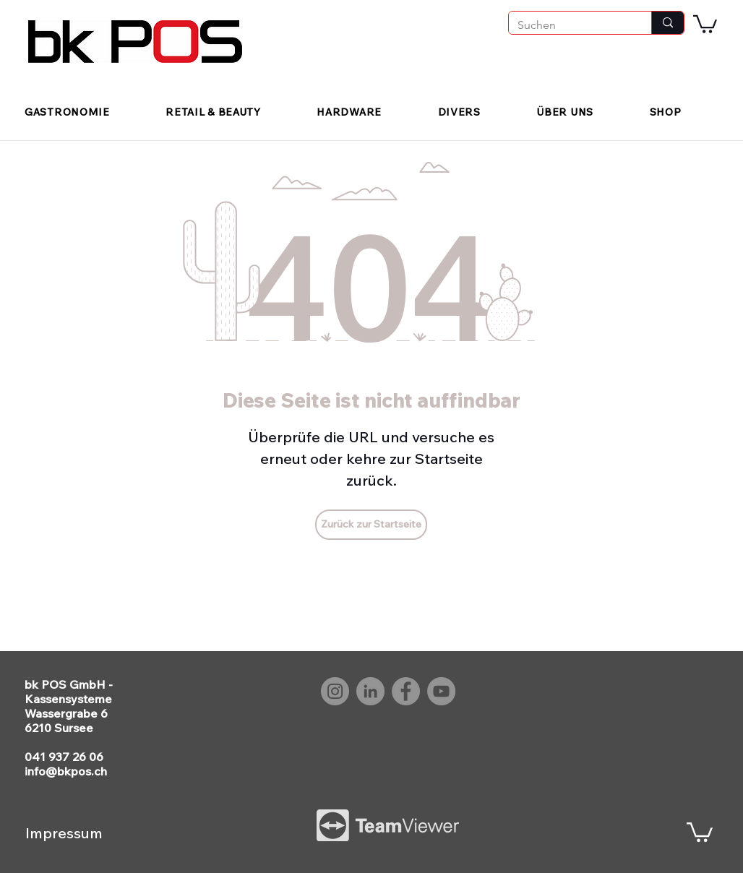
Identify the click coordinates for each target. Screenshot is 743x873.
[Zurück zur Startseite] (371, 524)
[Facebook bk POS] (406, 691)
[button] (705, 23)
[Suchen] (569, 25)
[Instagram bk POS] (335, 691)
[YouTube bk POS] (441, 691)
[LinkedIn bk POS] (370, 691)
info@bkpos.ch (66, 771)
